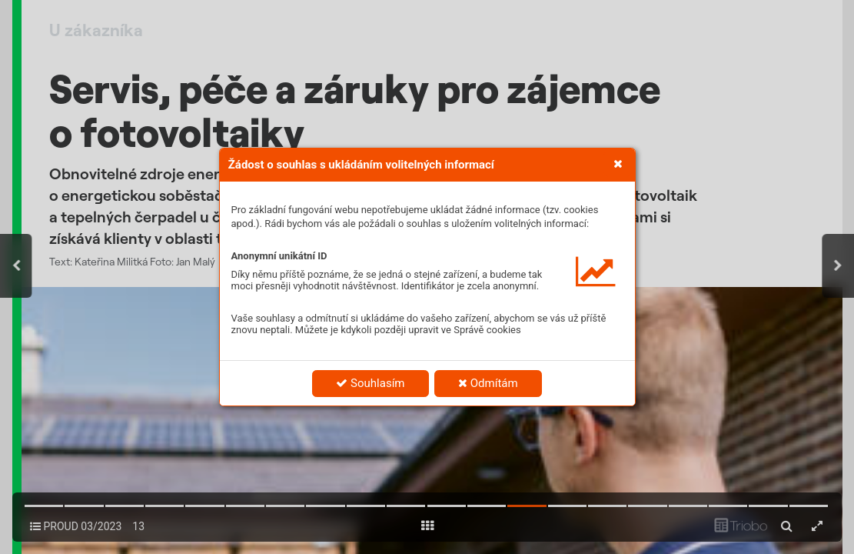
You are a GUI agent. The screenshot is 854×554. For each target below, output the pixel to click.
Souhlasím (370, 383)
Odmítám (488, 383)
